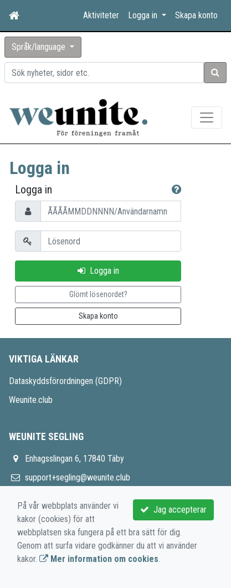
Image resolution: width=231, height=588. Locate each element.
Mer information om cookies (98, 559)
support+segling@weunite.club (77, 477)
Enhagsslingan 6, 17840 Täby (74, 458)
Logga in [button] (144, 15)
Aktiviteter (101, 15)
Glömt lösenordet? (98, 294)
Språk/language (40, 47)
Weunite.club (31, 400)
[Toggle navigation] (206, 117)
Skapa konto (196, 15)
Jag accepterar (173, 509)
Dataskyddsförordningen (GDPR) (65, 381)
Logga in (98, 270)
